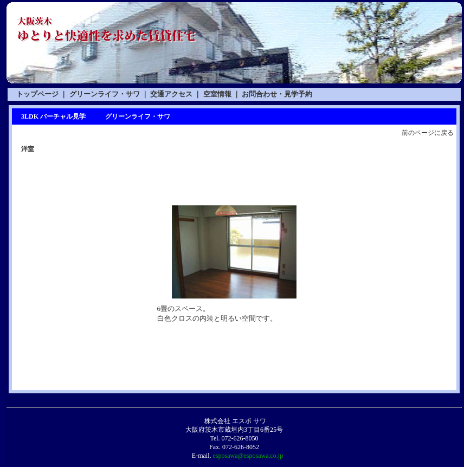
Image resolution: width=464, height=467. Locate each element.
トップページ (37, 94)
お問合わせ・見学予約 (277, 94)
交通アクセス (171, 94)
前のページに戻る (428, 133)
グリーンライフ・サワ (104, 94)
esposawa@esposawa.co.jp (247, 455)
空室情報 (217, 94)
